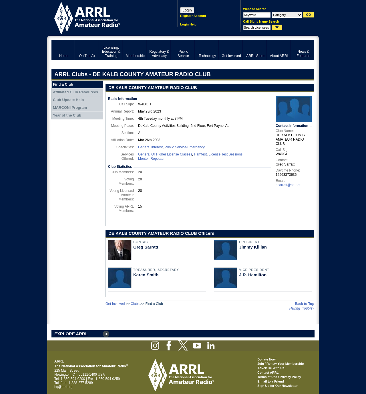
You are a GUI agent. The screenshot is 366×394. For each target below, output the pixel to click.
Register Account (193, 15)
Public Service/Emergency (185, 147)
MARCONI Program (70, 107)
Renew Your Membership (285, 363)
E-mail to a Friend (270, 381)
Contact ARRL (268, 372)
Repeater (157, 159)
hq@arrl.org (63, 387)
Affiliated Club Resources (75, 92)
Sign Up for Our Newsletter (277, 385)
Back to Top (304, 304)
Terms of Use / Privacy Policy (279, 377)
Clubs (135, 304)
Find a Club (63, 84)
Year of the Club (67, 115)
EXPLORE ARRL (71, 333)
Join (260, 363)
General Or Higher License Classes (165, 154)
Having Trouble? (301, 308)
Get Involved (115, 304)
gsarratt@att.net (288, 185)
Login (187, 10)
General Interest (150, 147)
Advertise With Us (270, 368)
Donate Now (266, 359)
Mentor (143, 159)
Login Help (188, 24)
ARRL (107, 17)
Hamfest (200, 154)
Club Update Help (68, 100)
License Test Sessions (226, 154)
